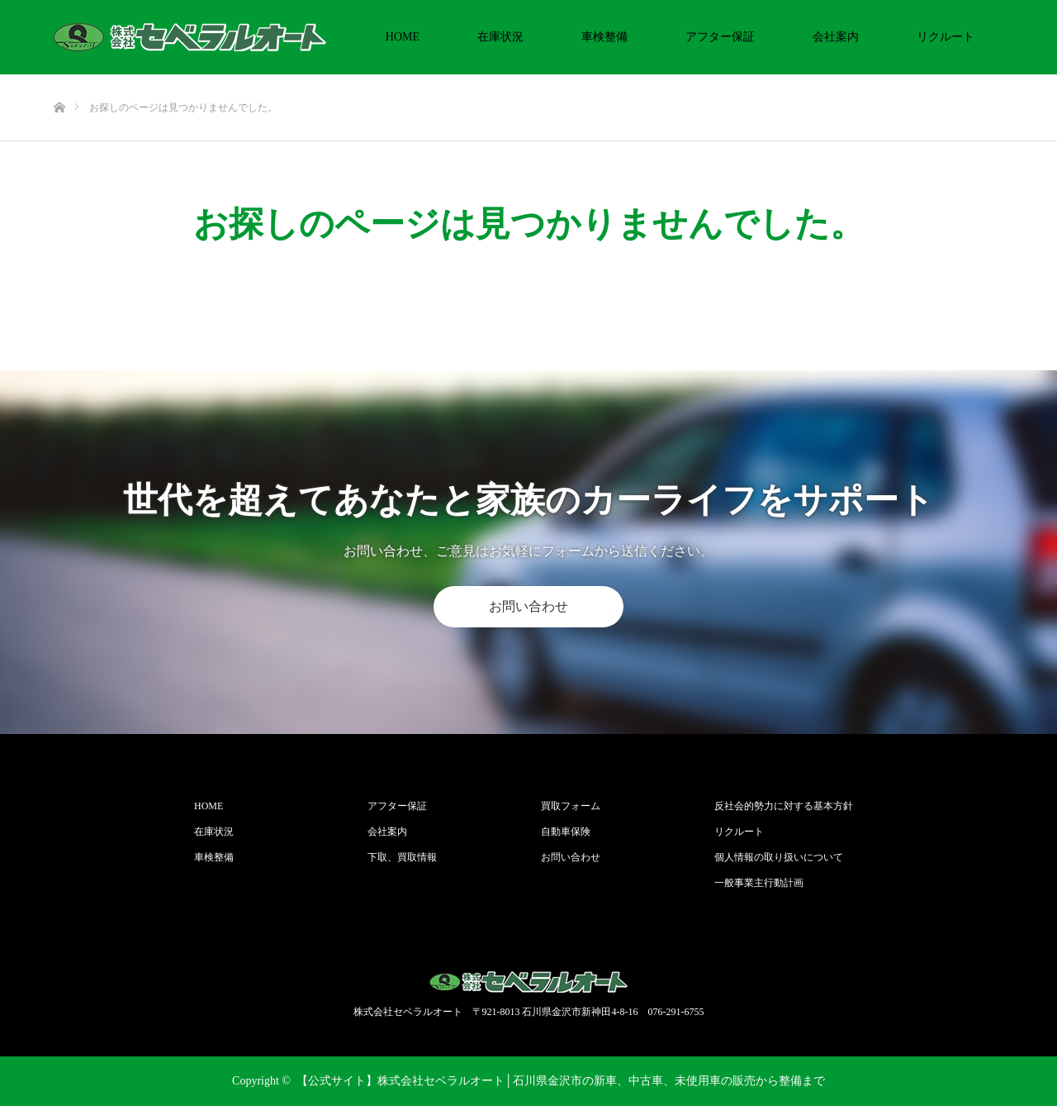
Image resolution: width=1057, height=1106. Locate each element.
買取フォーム (570, 806)
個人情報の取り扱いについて (778, 857)
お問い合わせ (528, 606)
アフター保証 (720, 37)
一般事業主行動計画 (758, 883)
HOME (402, 37)
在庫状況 (500, 37)
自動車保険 (565, 831)
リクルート (945, 37)
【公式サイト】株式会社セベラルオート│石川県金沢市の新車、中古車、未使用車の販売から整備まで (560, 1081)
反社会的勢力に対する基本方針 (783, 806)
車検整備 (604, 37)
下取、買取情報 (402, 857)
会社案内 (836, 37)
